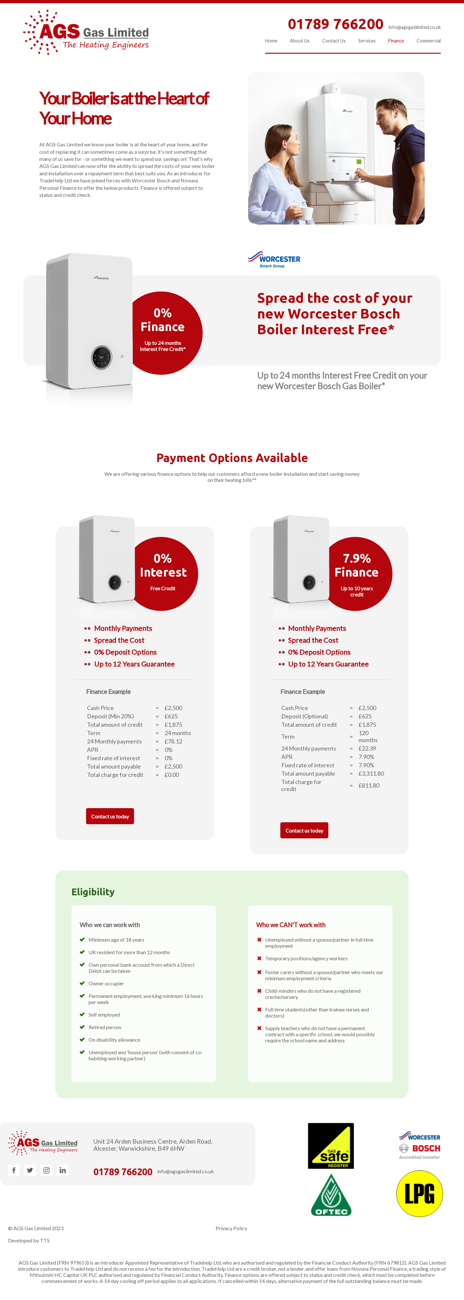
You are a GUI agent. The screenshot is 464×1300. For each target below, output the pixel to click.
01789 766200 (122, 1171)
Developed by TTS (29, 1240)
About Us (300, 40)
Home (271, 40)
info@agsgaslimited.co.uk (415, 27)
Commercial (429, 40)
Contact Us (334, 40)
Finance (396, 40)
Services (367, 40)
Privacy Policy (231, 1228)
